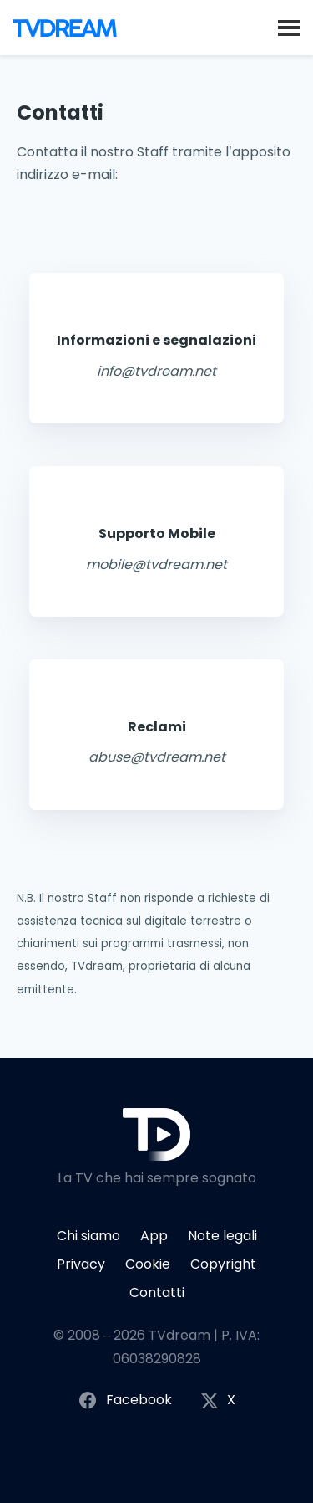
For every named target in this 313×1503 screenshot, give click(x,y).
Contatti (156, 1292)
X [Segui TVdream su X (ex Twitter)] (217, 1400)
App (154, 1235)
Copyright (223, 1264)
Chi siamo (88, 1235)
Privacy (81, 1264)
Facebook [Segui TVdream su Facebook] (125, 1400)
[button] (289, 27)
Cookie (147, 1264)
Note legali (222, 1235)
